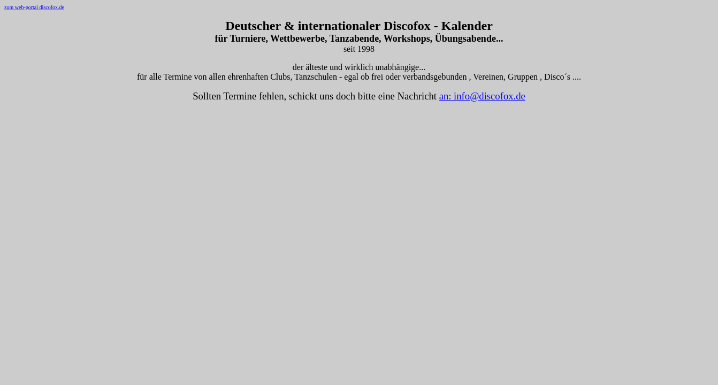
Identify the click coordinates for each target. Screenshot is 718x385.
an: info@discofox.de (482, 96)
